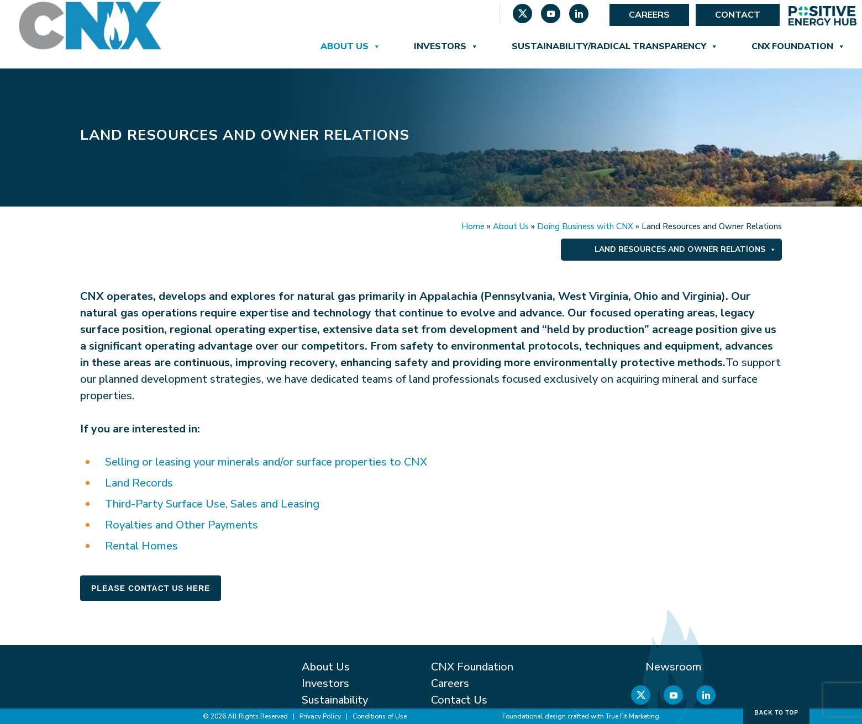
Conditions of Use (380, 716)
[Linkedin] (578, 15)
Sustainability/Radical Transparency (615, 46)
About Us (350, 46)
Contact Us (459, 700)
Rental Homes (141, 545)
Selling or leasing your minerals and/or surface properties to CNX (266, 462)
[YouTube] (550, 15)
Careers (649, 15)
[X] (522, 15)
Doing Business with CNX (585, 226)
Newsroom (673, 666)
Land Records (139, 482)
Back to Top (776, 713)
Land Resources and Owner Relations (685, 250)
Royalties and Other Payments (181, 524)
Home (473, 226)
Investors (446, 46)
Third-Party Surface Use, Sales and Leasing (212, 503)
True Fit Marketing (632, 716)
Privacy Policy (320, 716)
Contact (737, 15)
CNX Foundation (798, 46)
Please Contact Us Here (150, 588)
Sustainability (335, 700)
